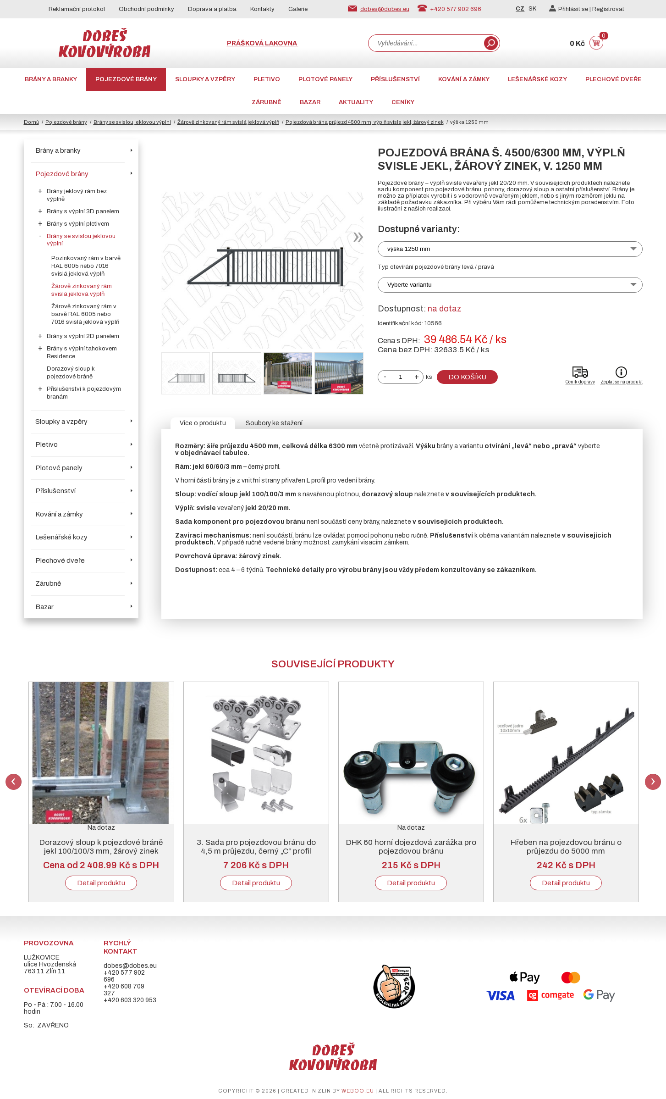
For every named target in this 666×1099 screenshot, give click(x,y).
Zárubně (266, 102)
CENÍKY (402, 102)
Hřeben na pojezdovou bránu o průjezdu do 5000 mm (566, 846)
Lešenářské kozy (537, 79)
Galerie (298, 9)
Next (653, 782)
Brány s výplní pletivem (78, 224)
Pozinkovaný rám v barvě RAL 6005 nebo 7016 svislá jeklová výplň (86, 266)
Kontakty (262, 9)
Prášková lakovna (262, 43)
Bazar (310, 102)
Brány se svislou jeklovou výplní (132, 122)
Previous (14, 782)
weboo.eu (357, 1090)
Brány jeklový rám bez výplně (77, 195)
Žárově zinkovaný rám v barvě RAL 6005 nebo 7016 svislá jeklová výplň (85, 314)
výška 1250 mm (408, 248)
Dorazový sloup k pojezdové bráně (71, 373)
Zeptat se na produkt (621, 381)
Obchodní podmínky (146, 9)
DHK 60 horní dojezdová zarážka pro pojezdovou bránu (411, 846)
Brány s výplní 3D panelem (83, 211)
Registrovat (608, 9)
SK (532, 9)
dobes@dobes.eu (384, 9)
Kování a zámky (464, 79)
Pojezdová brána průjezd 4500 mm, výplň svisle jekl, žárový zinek (365, 122)
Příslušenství (395, 79)
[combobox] (425, 43)
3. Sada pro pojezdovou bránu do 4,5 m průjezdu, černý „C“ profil (256, 846)
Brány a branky (51, 79)
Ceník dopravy (580, 381)
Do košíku (467, 377)
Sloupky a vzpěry (205, 79)
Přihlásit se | (570, 9)
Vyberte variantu (409, 284)
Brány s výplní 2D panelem (83, 336)
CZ (520, 9)
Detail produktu (101, 883)
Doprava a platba (212, 9)
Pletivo (266, 79)
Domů (31, 122)
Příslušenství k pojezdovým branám (84, 393)
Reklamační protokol (77, 9)
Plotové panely (325, 79)
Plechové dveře (613, 79)
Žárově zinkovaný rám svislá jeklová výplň (228, 122)
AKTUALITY (356, 102)
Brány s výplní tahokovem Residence (82, 352)
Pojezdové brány (126, 79)
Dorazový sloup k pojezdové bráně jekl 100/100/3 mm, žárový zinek (101, 846)
